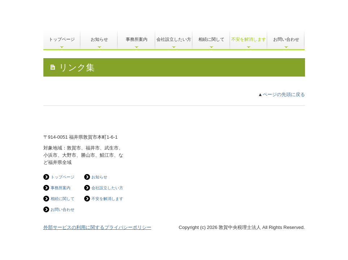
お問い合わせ (286, 39)
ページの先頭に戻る (284, 94)
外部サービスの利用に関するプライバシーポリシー (97, 227)
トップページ (62, 39)
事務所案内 (136, 39)
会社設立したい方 (173, 39)
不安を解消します (248, 39)
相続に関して (211, 39)
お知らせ (99, 39)
